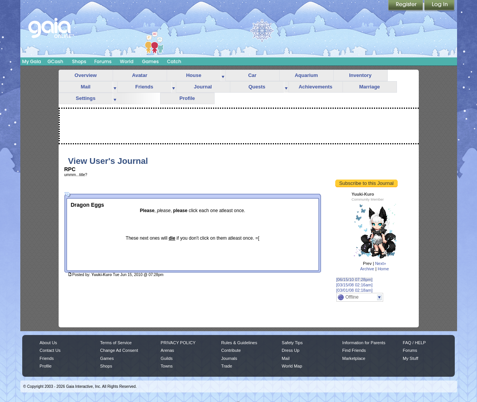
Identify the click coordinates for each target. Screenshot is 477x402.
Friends (144, 87)
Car (252, 75)
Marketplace (353, 358)
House (194, 75)
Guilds (166, 358)
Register (406, 5)
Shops (79, 61)
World (127, 61)
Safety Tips (292, 342)
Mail (85, 87)
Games (150, 61)
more (223, 75)
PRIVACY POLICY (178, 342)
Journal (203, 87)
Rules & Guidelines (239, 342)
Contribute (231, 350)
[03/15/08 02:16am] (354, 285)
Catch (174, 61)
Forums (102, 61)
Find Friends (354, 350)
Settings (85, 98)
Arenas (167, 350)
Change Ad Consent (119, 350)
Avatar (140, 75)
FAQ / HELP (414, 342)
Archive (367, 268)
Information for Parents (363, 342)
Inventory (360, 75)
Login (439, 5)
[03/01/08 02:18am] (354, 290)
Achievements (315, 87)
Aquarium (306, 75)
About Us (48, 342)
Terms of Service (115, 342)
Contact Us (50, 350)
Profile (187, 98)
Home (383, 268)
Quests (256, 87)
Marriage (369, 87)
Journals (229, 358)
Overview (86, 75)
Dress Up (290, 350)
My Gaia (31, 61)
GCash (55, 61)
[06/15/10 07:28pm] (354, 279)
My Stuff (410, 358)
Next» (380, 263)
